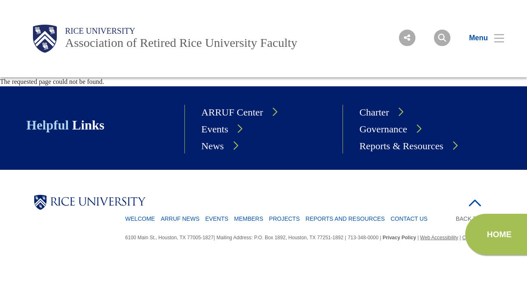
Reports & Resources (401, 146)
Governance (383, 129)
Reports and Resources (345, 218)
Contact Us (409, 218)
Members (249, 218)
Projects (284, 218)
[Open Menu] (481, 37)
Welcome (140, 218)
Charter (374, 112)
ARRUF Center (232, 112)
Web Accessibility (439, 237)
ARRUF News (180, 218)
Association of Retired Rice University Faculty (181, 42)
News (212, 146)
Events (214, 129)
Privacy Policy (399, 237)
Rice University (100, 31)
